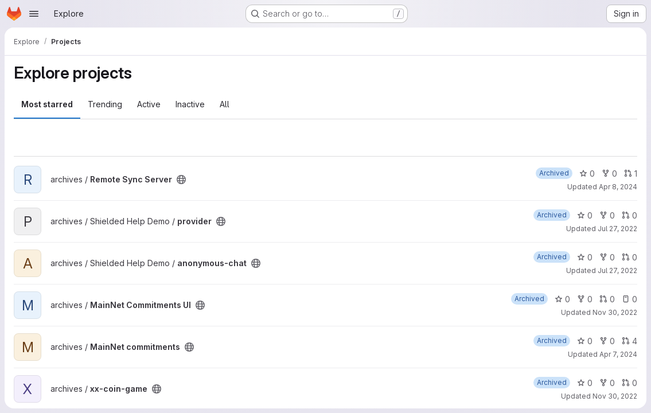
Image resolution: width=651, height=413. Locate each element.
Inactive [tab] (190, 104)
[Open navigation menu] (34, 14)
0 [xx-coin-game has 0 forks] (607, 383)
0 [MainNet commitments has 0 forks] (607, 341)
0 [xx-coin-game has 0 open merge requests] (629, 383)
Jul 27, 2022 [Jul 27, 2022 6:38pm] (617, 228)
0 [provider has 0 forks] (607, 215)
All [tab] (224, 104)
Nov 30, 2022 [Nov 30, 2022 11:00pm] (614, 312)
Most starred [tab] (47, 104)
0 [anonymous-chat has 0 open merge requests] (629, 257)
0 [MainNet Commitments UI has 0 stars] (562, 299)
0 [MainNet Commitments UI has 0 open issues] (629, 299)
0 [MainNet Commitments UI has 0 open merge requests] (607, 299)
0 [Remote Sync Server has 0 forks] (609, 173)
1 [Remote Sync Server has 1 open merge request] (630, 173)
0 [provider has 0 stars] (584, 215)
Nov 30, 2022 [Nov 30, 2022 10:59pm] (614, 396)
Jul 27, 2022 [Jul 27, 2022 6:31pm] (617, 270)
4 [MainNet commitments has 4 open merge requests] (629, 341)
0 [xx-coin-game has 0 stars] (584, 383)
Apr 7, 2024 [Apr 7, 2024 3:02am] (618, 354)
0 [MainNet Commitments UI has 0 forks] (584, 299)
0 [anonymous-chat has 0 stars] (584, 257)
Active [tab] (149, 104)
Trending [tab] (105, 104)
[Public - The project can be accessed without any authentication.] (181, 179)
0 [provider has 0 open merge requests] (629, 215)
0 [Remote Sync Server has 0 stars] (587, 173)
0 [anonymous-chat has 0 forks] (607, 257)
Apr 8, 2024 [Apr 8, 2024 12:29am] (618, 186)
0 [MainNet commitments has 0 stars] (584, 341)
